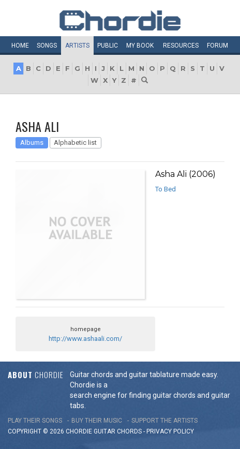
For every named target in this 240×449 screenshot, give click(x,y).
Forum (217, 45)
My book (140, 45)
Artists (77, 45)
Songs (47, 45)
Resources (181, 45)
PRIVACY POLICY (170, 431)
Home (20, 45)
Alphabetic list (75, 142)
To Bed (165, 189)
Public (107, 45)
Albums (31, 142)
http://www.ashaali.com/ (85, 338)
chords (129, 431)
